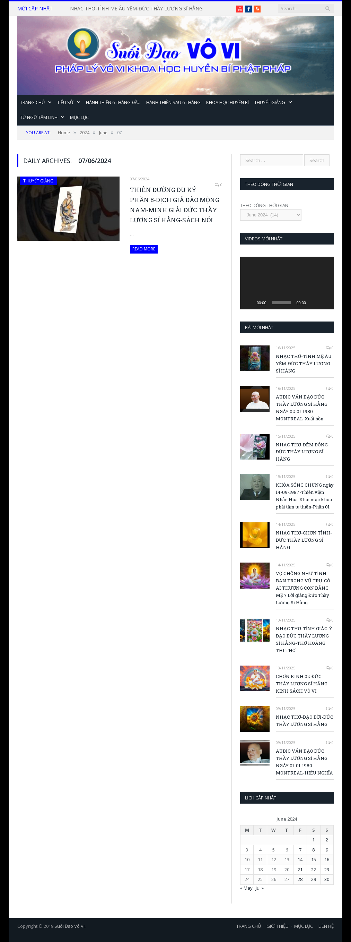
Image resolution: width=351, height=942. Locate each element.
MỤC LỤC (79, 117)
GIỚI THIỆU (277, 926)
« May (246, 888)
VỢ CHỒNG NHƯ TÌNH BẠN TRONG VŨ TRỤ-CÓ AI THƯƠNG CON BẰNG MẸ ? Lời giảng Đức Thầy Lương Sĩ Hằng (303, 588)
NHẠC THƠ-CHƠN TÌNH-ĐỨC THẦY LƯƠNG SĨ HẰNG (304, 540)
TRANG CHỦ (32, 102)
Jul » (260, 888)
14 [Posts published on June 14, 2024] (300, 859)
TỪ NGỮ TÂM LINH (39, 117)
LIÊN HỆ (326, 926)
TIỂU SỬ (65, 102)
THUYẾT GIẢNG (269, 102)
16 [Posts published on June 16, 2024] (326, 859)
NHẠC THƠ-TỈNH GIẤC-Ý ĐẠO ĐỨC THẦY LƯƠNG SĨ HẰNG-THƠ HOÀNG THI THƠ (304, 639)
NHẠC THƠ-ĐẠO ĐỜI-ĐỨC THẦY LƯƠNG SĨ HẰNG (304, 720)
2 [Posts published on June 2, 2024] (327, 840)
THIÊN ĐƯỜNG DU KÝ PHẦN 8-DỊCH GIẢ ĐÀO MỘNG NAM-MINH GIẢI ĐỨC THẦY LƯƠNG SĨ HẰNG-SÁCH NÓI (174, 205)
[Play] (249, 302)
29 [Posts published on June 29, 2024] (313, 879)
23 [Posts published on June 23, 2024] (326, 869)
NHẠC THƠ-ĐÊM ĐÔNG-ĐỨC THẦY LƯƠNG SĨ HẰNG (303, 452)
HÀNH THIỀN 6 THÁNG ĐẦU (113, 102)
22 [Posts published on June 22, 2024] (313, 869)
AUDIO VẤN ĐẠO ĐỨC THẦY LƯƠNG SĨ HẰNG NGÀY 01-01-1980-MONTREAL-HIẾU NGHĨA (304, 762)
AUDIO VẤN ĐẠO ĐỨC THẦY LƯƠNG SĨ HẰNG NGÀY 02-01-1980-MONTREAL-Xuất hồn (301, 408)
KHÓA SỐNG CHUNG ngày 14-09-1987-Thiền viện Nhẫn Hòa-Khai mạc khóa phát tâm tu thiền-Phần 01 (305, 496)
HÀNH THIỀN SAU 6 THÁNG (173, 102)
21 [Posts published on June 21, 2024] (300, 869)
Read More (143, 249)
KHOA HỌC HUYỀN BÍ (227, 102)
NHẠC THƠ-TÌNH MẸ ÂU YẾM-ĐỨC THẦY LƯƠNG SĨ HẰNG (136, 9)
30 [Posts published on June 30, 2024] (326, 879)
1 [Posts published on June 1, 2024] (313, 840)
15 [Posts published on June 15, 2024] (313, 859)
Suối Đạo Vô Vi (69, 926)
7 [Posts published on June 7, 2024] (300, 850)
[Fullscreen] (324, 291)
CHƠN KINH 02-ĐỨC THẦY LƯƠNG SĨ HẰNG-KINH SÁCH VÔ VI (302, 683)
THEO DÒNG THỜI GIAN (264, 205)
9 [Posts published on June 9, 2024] (327, 850)
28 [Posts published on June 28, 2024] (300, 879)
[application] (287, 283)
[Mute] (313, 302)
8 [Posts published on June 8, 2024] (313, 850)
